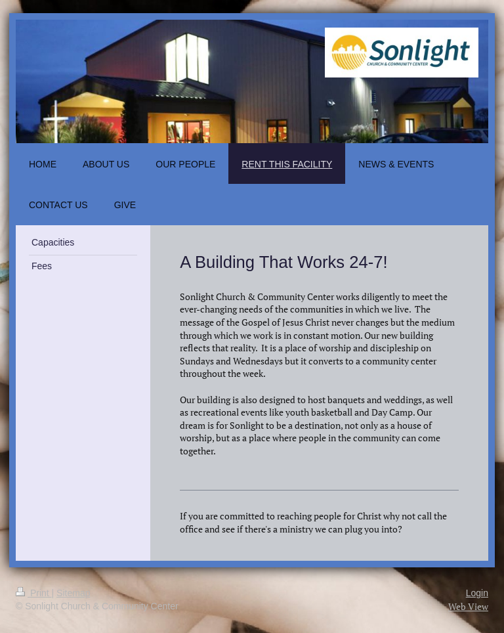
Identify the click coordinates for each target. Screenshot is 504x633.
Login (477, 593)
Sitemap (73, 593)
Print (34, 593)
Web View (468, 606)
